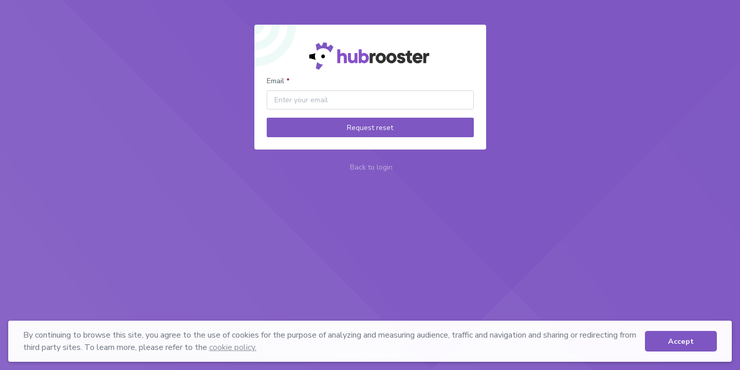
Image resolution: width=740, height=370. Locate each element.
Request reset (370, 128)
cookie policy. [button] (232, 347)
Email (275, 81)
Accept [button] (681, 341)
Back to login (371, 167)
